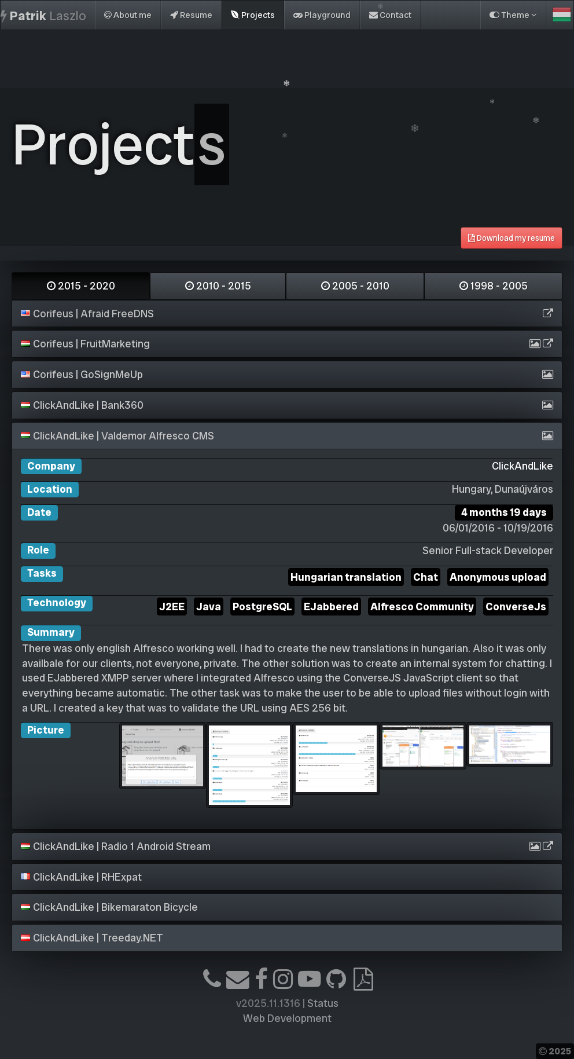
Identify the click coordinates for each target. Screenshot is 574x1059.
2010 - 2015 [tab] (218, 285)
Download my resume (511, 238)
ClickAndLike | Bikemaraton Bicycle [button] (109, 907)
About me (128, 15)
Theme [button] (513, 15)
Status (322, 1003)
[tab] (287, 314)
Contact (390, 15)
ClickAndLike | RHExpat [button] (81, 877)
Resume (191, 15)
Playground (322, 15)
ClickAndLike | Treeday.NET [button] (92, 937)
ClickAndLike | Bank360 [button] (82, 405)
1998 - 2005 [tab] (493, 285)
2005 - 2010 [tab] (355, 285)
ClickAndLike (522, 465)
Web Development (287, 1018)
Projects (253, 15)
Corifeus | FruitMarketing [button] (85, 343)
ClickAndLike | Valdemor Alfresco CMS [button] (117, 435)
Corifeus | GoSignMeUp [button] (82, 374)
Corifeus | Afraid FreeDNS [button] (87, 313)
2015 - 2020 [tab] (81, 285)
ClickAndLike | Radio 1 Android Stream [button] (116, 846)
